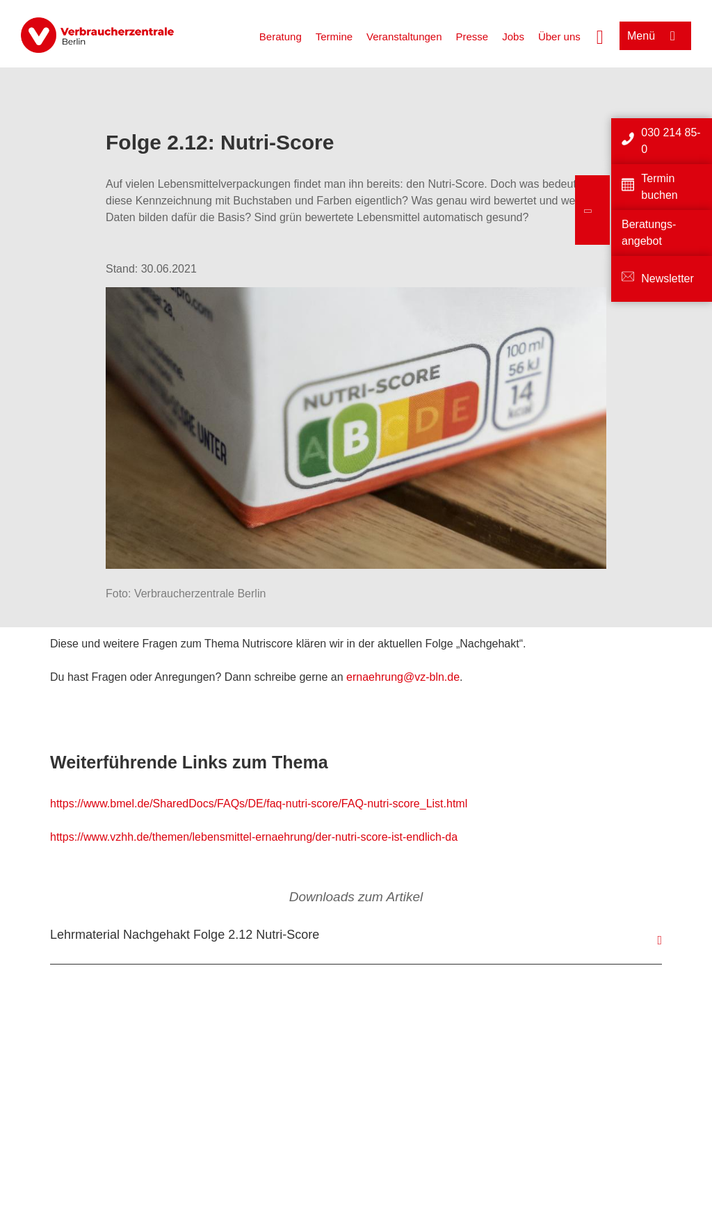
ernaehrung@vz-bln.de (403, 677)
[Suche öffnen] (600, 35)
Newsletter (667, 278)
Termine (334, 36)
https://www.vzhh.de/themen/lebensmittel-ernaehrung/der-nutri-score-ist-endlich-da (254, 837)
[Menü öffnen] (655, 36)
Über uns (559, 36)
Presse (472, 36)
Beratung (280, 36)
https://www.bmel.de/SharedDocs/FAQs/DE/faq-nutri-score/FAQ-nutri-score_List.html (258, 803)
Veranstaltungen (404, 36)
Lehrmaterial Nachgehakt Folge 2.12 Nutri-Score (184, 935)
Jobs (513, 36)
